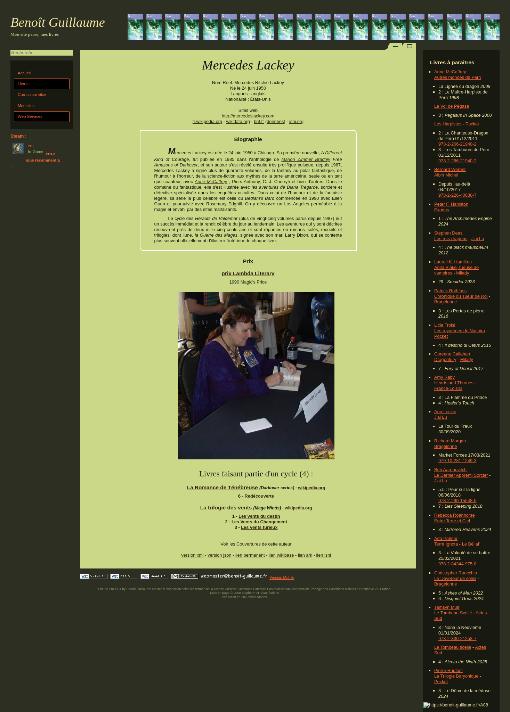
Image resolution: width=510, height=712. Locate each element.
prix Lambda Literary (248, 273)
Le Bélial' (471, 544)
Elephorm (249, 593)
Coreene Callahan (452, 354)
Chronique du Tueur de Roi (461, 296)
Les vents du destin (259, 516)
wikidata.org (238, 121)
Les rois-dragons (450, 238)
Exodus (441, 209)
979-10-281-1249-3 (457, 460)
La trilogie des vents (226, 507)
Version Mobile (281, 577)
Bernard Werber (450, 169)
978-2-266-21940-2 (457, 144)
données (275, 121)
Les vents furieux (259, 527)
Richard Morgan (450, 440)
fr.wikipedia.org (207, 121)
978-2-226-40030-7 (457, 195)
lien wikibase (281, 555)
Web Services (30, 116)
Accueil (24, 73)
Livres (23, 84)
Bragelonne (445, 301)
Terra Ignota (446, 544)
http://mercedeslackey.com (248, 115)
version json (219, 555)
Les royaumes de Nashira (459, 330)
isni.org (296, 121)
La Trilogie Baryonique (456, 676)
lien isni (323, 555)
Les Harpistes (447, 123)
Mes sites (26, 106)
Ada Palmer (446, 538)
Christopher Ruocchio (455, 572)
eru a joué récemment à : (35, 160)
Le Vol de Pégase (451, 106)
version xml (192, 555)
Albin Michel (446, 175)
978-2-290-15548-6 (457, 500)
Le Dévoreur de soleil (455, 578)
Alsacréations (269, 593)
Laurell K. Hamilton (453, 261)
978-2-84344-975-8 (457, 563)
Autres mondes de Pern (457, 77)
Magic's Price (254, 282)
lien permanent (250, 555)
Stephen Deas (448, 233)
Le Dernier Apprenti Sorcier (461, 475)
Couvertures (248, 544)
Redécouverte (259, 496)
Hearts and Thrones (453, 382)
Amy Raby (444, 377)
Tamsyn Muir (447, 607)
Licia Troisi (444, 325)
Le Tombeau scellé (452, 647)
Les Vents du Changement (259, 521)
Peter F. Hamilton (451, 204)
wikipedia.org (311, 487)
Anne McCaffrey (450, 71)
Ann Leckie (445, 411)
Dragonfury (445, 359)
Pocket (472, 123)
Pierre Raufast (448, 670)
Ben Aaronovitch (450, 469)
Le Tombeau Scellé (453, 612)
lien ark (305, 555)
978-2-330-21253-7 (457, 638)
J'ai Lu (477, 238)
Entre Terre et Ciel (452, 520)
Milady (462, 273)
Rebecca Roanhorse (454, 515)
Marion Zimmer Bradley (306, 159)
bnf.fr (259, 121)
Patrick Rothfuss (450, 290)
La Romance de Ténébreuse (222, 487)
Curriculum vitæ (32, 94)
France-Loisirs (448, 388)
